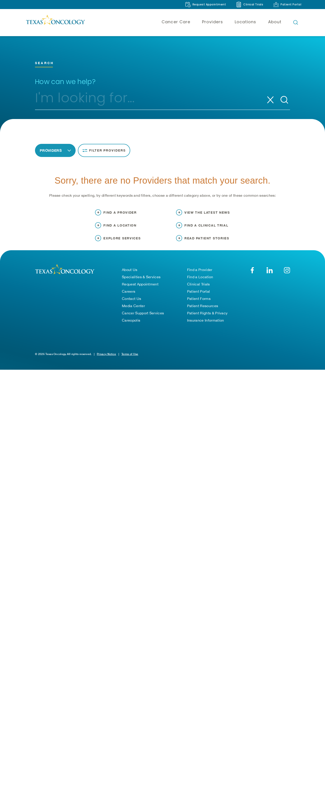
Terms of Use (129, 359)
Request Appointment (140, 290)
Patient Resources (202, 311)
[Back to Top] (315, 788)
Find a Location (200, 282)
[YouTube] (287, 276)
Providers (212, 22)
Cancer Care (176, 22)
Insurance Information (205, 326)
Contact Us (131, 304)
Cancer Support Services (143, 319)
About (274, 22)
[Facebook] (252, 276)
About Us (129, 275)
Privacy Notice (106, 359)
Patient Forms (199, 304)
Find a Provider (199, 275)
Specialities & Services (141, 282)
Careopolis (131, 326)
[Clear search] (270, 99)
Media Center (133, 311)
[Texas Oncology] (55, 22)
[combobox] (146, 100)
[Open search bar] (295, 22)
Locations (245, 22)
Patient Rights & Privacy (207, 319)
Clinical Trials (198, 290)
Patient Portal (198, 297)
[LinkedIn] (270, 276)
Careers (128, 297)
